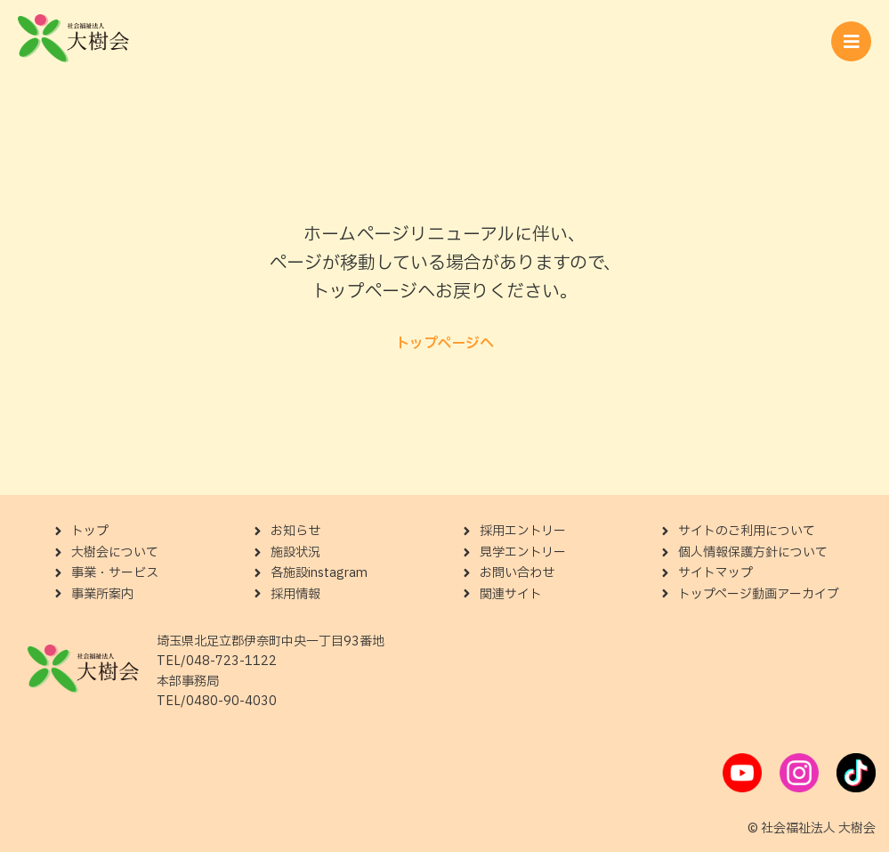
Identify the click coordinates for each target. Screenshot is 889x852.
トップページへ (444, 343)
